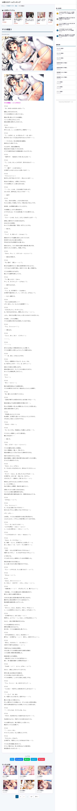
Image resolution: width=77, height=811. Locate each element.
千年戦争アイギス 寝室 (11, 6)
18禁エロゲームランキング (11, 2)
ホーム (3, 6)
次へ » (36, 796)
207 (31, 796)
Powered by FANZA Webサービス (66, 101)
